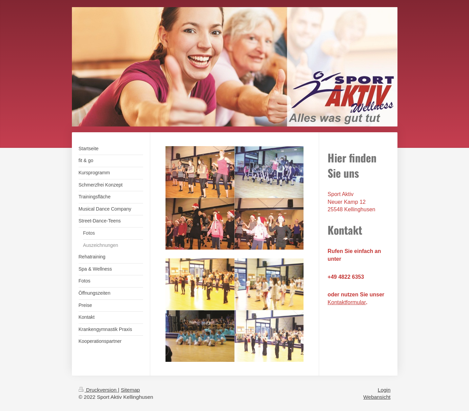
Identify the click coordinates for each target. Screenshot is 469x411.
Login (384, 390)
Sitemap (130, 390)
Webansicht (376, 397)
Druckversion (98, 390)
